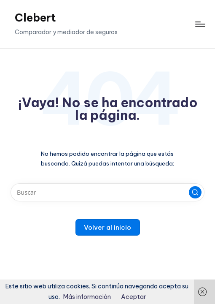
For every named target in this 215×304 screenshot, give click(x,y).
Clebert (35, 17)
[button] (195, 192)
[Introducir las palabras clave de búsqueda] (107, 192)
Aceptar (133, 297)
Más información (87, 297)
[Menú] (199, 24)
